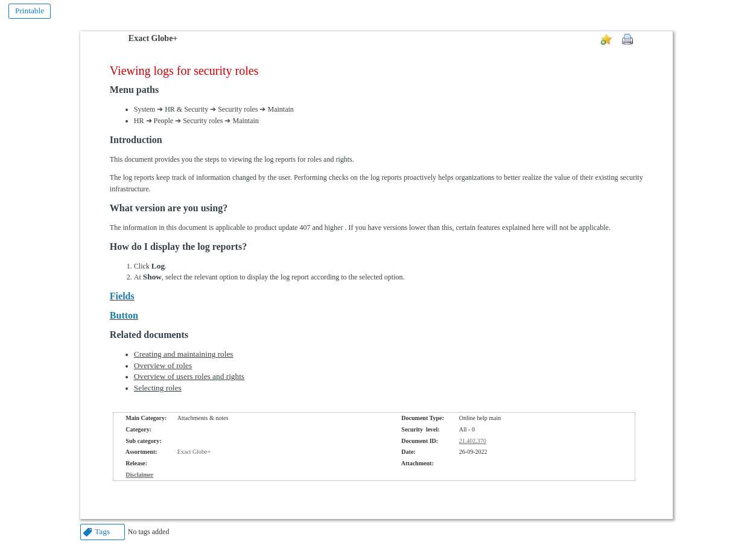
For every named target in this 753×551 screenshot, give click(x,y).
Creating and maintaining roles (184, 353)
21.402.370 (472, 441)
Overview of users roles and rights (189, 376)
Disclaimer (139, 474)
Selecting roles (158, 387)
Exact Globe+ (153, 38)
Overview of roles (163, 365)
